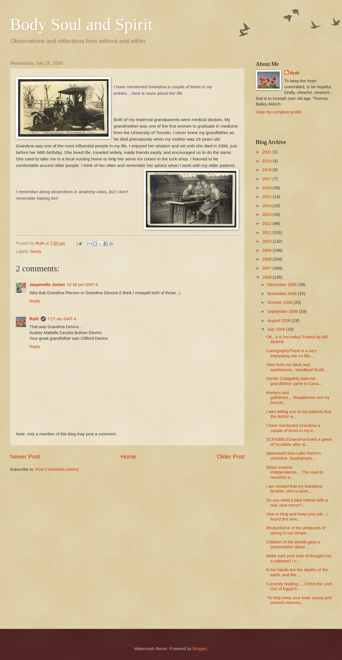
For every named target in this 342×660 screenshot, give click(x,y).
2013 (267, 214)
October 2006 (280, 302)
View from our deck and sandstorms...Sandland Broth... (297, 367)
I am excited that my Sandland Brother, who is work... (294, 489)
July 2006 (276, 329)
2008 (267, 259)
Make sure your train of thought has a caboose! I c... (299, 558)
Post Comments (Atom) (57, 469)
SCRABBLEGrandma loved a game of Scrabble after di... (299, 442)
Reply (34, 301)
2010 (267, 241)
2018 (267, 169)
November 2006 (282, 293)
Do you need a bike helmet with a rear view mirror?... (297, 503)
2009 (267, 250)
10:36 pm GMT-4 (82, 284)
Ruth (34, 319)
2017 (267, 179)
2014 (267, 205)
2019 (267, 161)
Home (128, 456)
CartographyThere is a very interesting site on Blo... (291, 353)
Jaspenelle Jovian (47, 284)
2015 (267, 196)
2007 (267, 268)
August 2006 (279, 320)
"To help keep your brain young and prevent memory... (299, 600)
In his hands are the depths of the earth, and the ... (297, 572)
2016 (267, 188)
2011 (267, 232)
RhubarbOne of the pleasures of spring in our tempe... (295, 530)
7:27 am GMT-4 (61, 319)
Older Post (230, 456)
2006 (267, 277)
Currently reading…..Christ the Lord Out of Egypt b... (299, 586)
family (36, 251)
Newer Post (25, 456)
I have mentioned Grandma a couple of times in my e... (293, 428)
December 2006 (282, 284)
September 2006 (283, 311)
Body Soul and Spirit (81, 24)
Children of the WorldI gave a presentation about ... (293, 544)
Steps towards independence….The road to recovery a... (294, 472)
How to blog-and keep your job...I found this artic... (296, 516)
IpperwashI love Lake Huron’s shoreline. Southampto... (293, 456)
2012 (267, 223)
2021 (267, 152)
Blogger (199, 648)
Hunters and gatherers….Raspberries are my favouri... (298, 397)
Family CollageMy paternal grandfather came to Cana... (294, 381)
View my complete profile (279, 112)
